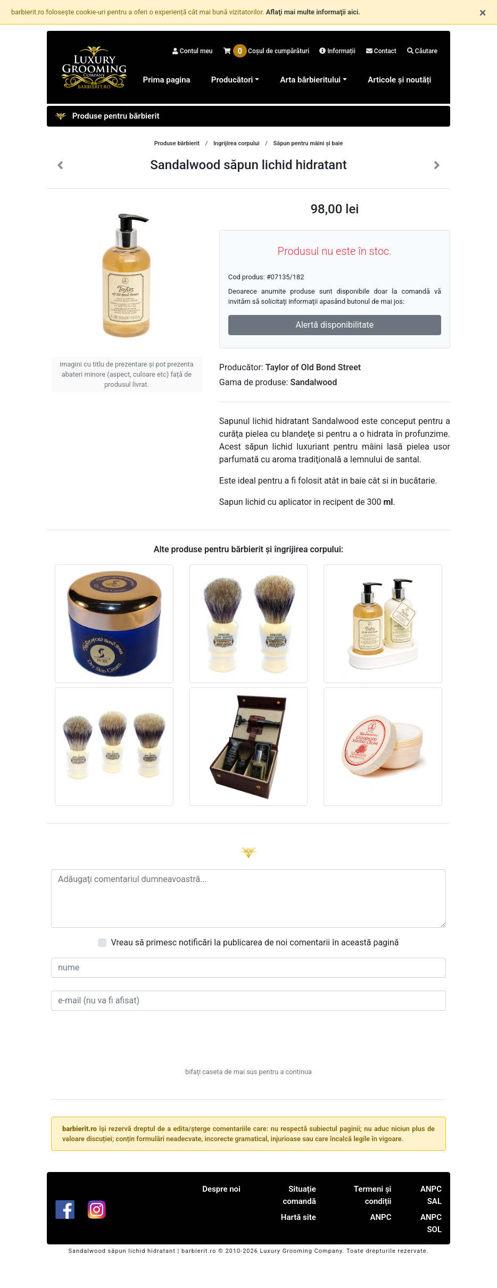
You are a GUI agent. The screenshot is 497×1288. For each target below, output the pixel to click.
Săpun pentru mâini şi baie (308, 143)
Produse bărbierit (177, 143)
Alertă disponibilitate (334, 325)
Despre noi (221, 1189)
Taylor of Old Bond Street (313, 367)
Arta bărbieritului (310, 80)
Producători (232, 80)
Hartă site (298, 1217)
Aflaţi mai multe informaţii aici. (313, 12)
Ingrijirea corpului (236, 143)
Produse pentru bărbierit (107, 116)
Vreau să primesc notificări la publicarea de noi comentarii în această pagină (255, 942)
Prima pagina (166, 80)
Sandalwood (313, 382)
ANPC (380, 1217)
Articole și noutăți (399, 80)
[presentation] (248, 1044)
